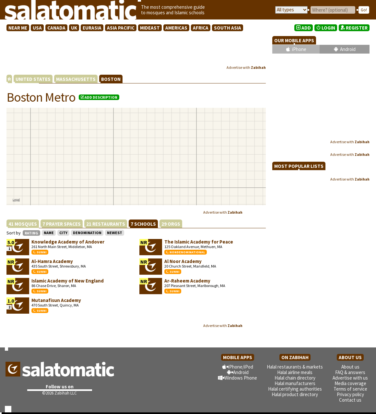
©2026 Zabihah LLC (59, 393)
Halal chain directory (295, 378)
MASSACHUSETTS (76, 79)
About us (350, 367)
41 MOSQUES (22, 224)
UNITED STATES (33, 79)
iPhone (299, 49)
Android (348, 49)
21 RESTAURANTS (105, 224)
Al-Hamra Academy (52, 261)
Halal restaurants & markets (295, 367)
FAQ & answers (350, 372)
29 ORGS (170, 224)
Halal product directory (295, 394)
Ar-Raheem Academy (187, 281)
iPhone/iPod (240, 367)
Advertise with (246, 67)
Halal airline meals (294, 372)
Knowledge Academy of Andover (67, 242)
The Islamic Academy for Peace (198, 242)
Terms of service (350, 389)
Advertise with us (350, 378)
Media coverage (350, 383)
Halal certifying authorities (295, 389)
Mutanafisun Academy (56, 300)
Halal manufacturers (295, 383)
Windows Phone (240, 378)
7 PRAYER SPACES (61, 224)
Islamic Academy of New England (67, 281)
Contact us (350, 400)
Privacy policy (350, 394)
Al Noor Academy (183, 261)
